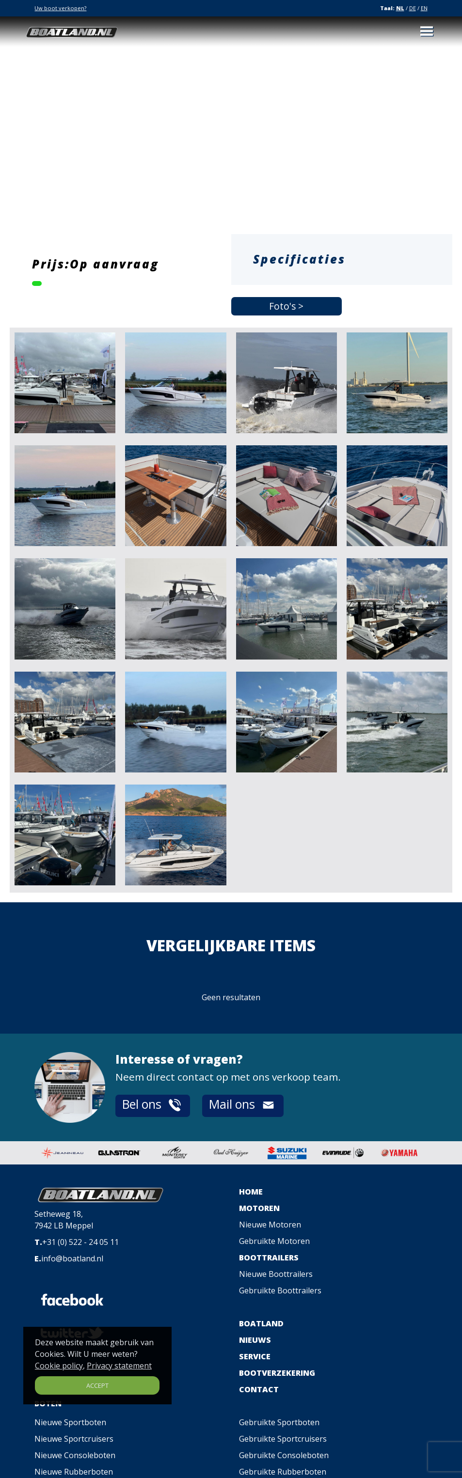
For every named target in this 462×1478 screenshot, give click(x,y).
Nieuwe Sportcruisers (73, 1438)
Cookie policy (59, 1365)
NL (400, 8)
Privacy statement (119, 1365)
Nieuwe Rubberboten (73, 1471)
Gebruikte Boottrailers (280, 1290)
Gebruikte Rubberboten (282, 1471)
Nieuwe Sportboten (70, 1422)
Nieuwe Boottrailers (276, 1274)
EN (424, 8)
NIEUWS (255, 1340)
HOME (251, 1191)
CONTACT (259, 1389)
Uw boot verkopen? (60, 8)
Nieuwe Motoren (270, 1224)
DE (412, 8)
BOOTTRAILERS (269, 1257)
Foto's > (286, 306)
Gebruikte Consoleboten (284, 1455)
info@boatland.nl (72, 1258)
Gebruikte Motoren (274, 1241)
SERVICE (255, 1356)
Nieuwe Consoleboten (74, 1455)
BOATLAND (261, 1323)
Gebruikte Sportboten (279, 1422)
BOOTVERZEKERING (277, 1373)
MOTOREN (259, 1208)
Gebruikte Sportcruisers (283, 1438)
